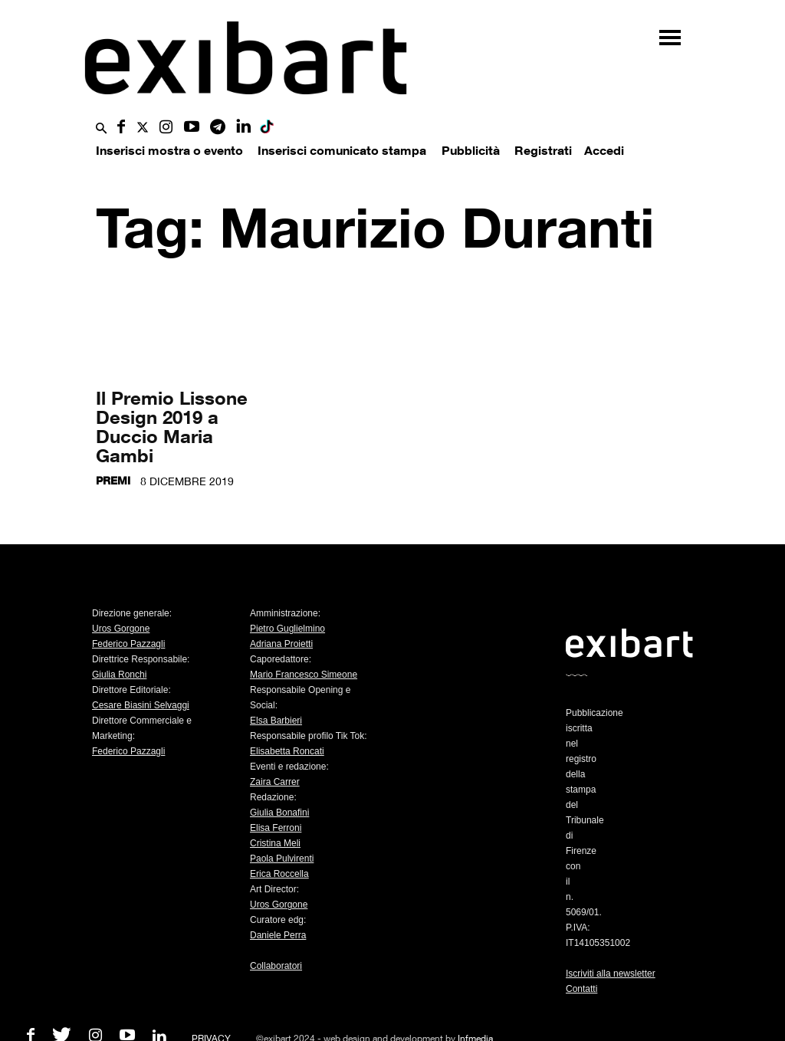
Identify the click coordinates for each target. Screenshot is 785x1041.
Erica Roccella (279, 874)
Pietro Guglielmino (287, 628)
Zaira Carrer (275, 782)
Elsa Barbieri (276, 720)
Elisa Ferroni (275, 828)
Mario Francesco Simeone (303, 674)
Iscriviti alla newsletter (610, 973)
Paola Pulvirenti (282, 858)
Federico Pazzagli (128, 644)
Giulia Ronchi (119, 674)
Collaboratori (276, 966)
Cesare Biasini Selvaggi (140, 705)
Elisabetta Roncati (287, 751)
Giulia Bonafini (279, 812)
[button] (101, 129)
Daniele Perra (278, 935)
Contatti (581, 989)
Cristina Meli (275, 843)
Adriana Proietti (281, 644)
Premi (113, 480)
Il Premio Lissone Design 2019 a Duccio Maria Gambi (172, 426)
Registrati (543, 150)
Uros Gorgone (120, 628)
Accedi (604, 150)
